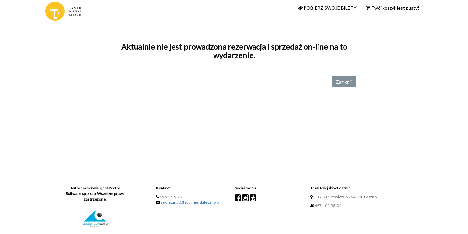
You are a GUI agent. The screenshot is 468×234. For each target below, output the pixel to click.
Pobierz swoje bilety (327, 8)
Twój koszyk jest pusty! (392, 8)
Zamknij (344, 81)
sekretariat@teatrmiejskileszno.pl (190, 202)
